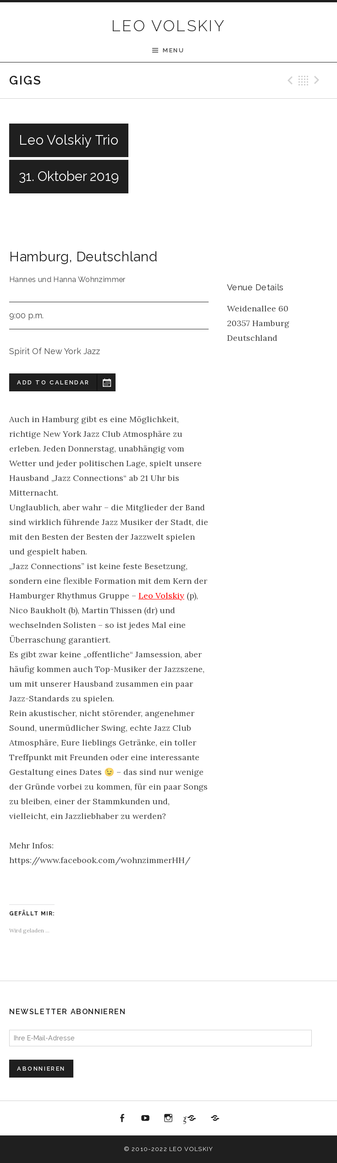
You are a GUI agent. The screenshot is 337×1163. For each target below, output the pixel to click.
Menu (173, 50)
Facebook (122, 1118)
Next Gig (318, 80)
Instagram (168, 1118)
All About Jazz (215, 1118)
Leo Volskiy (161, 595)
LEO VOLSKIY (168, 26)
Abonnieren (41, 1068)
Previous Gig (289, 80)
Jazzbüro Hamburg (184, 1118)
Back (303, 80)
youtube (145, 1118)
